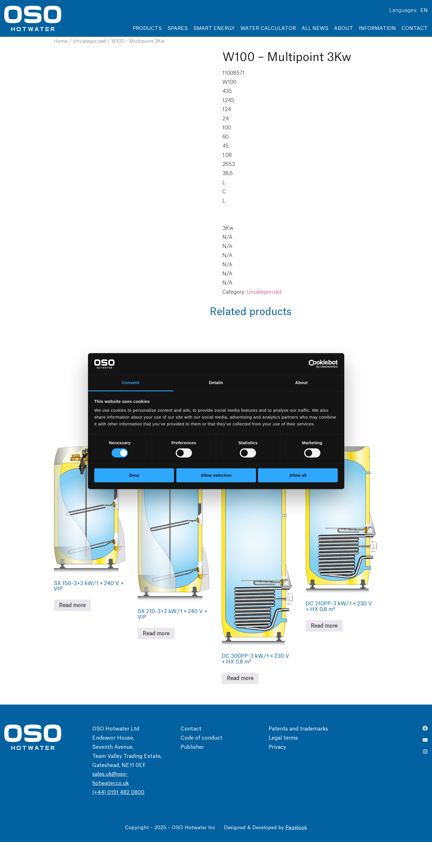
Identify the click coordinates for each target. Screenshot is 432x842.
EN (424, 10)
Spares (177, 28)
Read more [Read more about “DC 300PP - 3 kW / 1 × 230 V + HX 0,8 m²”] (240, 678)
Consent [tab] (130, 382)
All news (315, 28)
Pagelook (296, 827)
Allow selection (216, 475)
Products (147, 28)
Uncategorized (89, 41)
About (343, 28)
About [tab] (301, 382)
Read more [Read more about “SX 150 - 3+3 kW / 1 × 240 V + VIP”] (72, 605)
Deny (134, 475)
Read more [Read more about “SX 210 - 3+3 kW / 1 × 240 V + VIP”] (156, 633)
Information (377, 28)
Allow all (298, 475)
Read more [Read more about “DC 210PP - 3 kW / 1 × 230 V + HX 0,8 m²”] (324, 625)
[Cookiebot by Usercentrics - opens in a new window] (313, 364)
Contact (415, 28)
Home (60, 41)
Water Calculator (268, 28)
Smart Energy (214, 28)
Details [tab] (216, 382)
